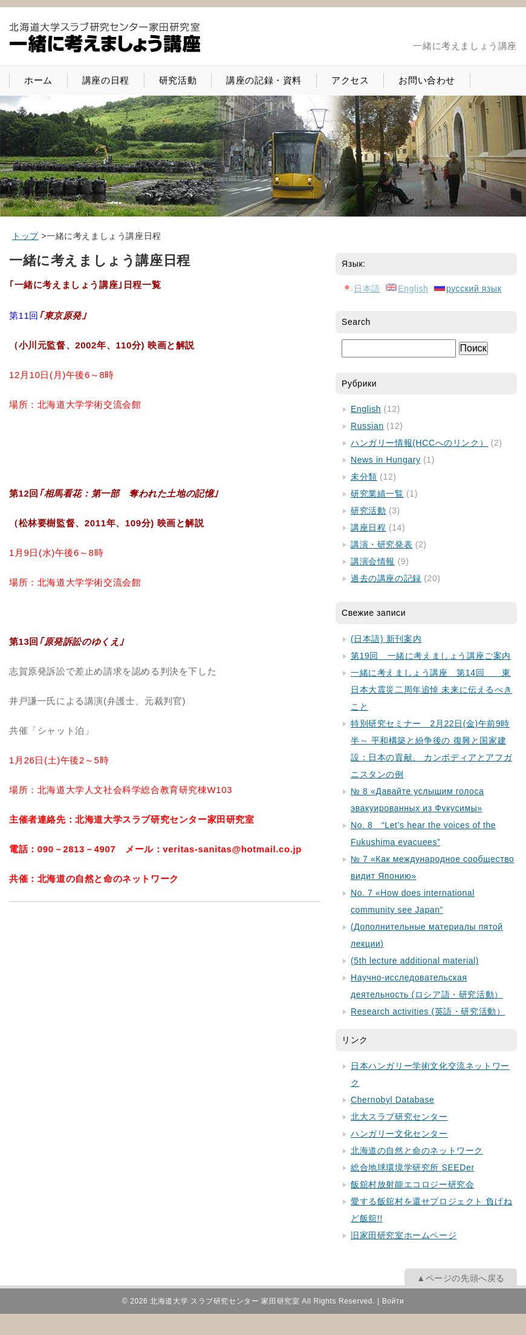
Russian (367, 426)
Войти (393, 1301)
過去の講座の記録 (386, 578)
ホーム (38, 80)
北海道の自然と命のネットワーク (417, 1150)
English (366, 409)
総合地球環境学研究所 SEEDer (413, 1167)
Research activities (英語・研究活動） (428, 1011)
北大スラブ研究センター (399, 1116)
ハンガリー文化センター (399, 1133)
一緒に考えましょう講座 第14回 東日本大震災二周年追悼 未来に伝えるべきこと (431, 689)
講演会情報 (373, 561)
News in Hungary (386, 460)
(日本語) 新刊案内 (386, 639)
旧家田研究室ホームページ (403, 1235)
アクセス (350, 80)
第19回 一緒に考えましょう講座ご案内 (431, 656)
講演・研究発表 (381, 544)
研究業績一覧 (377, 493)
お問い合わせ (426, 80)
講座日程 (368, 527)
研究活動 (177, 80)
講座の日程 (105, 80)
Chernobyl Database (392, 1100)
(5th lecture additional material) (415, 960)
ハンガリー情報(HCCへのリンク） (419, 443)
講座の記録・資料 (264, 80)
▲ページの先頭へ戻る (461, 1278)
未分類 (364, 476)
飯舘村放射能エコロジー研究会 (412, 1184)
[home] (25, 236)
